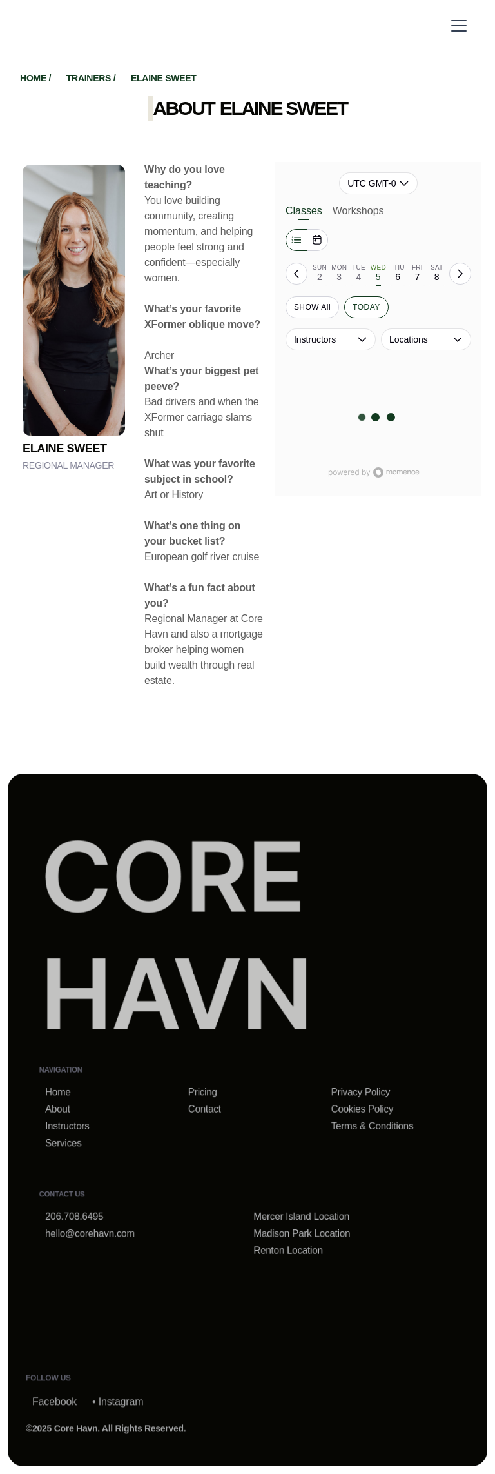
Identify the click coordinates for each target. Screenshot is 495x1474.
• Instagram (117, 1426)
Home (74, 1090)
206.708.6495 (89, 1204)
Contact (208, 1106)
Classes (304, 212)
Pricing (206, 1090)
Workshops (358, 210)
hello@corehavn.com (103, 1219)
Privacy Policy (351, 1090)
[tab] (319, 273)
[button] (456, 25)
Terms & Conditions (362, 1121)
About (74, 1106)
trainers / (92, 78)
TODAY (366, 307)
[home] (112, 26)
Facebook (54, 1426)
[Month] (317, 240)
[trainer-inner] (73, 300)
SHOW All (312, 307)
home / (36, 78)
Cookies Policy (352, 1106)
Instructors (83, 1121)
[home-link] (182, 946)
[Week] (296, 240)
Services (79, 1137)
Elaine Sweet (164, 78)
